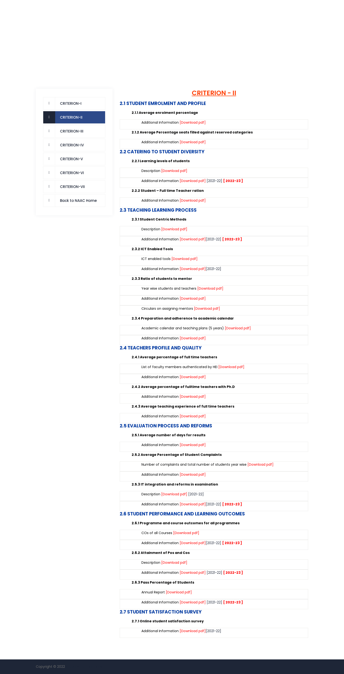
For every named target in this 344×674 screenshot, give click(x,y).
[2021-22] (214, 180)
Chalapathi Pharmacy (84, 666)
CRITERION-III (71, 131)
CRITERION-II (71, 117)
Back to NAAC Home (78, 200)
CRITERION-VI (72, 172)
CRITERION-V (71, 158)
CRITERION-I (70, 103)
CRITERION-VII (72, 186)
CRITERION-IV (72, 145)
